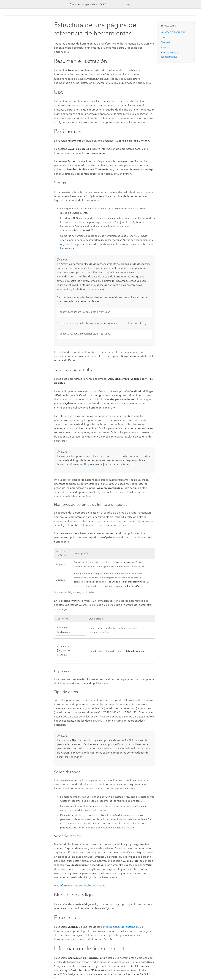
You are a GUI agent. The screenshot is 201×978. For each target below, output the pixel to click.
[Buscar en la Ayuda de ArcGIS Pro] (97, 4)
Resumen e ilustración (172, 31)
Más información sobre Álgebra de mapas (79, 885)
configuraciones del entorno (118, 926)
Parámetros (167, 42)
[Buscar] (128, 4)
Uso (162, 37)
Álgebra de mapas (70, 244)
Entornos (165, 47)
